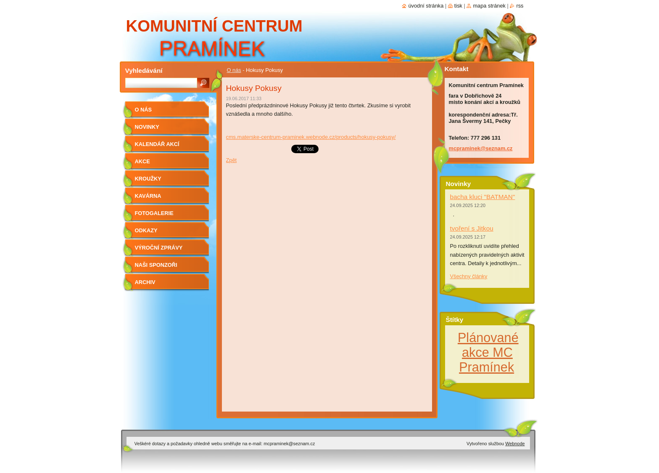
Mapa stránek (489, 6)
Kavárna (148, 196)
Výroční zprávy (159, 247)
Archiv (145, 282)
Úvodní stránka (425, 6)
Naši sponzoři (156, 265)
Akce (142, 161)
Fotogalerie (154, 213)
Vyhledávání (144, 70)
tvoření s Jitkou (471, 228)
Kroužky (148, 178)
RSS (519, 6)
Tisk (458, 6)
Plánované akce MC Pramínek (488, 352)
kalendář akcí (157, 144)
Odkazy (146, 230)
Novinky (147, 127)
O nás (234, 70)
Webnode (515, 443)
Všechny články (469, 276)
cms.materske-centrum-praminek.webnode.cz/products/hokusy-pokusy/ (311, 137)
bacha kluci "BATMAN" (482, 196)
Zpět (231, 160)
